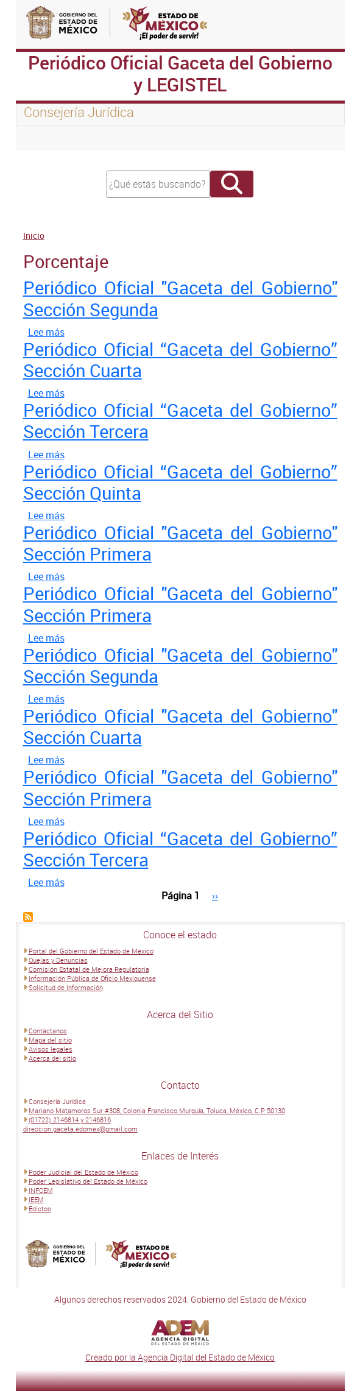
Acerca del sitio (52, 1058)
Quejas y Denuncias (58, 959)
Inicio (33, 235)
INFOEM (41, 1190)
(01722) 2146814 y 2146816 (70, 1119)
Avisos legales (50, 1048)
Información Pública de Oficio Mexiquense (92, 978)
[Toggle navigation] (40, 138)
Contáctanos (48, 1030)
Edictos (40, 1208)
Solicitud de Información (66, 987)
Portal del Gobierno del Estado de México (91, 950)
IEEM (36, 1199)
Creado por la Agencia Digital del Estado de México (180, 1357)
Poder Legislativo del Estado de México (88, 1181)
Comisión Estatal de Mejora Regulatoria (89, 969)
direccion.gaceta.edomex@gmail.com (80, 1128)
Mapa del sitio (50, 1039)
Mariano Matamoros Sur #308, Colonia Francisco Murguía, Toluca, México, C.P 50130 (157, 1110)
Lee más (46, 332)
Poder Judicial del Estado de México (83, 1172)
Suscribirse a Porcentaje (28, 917)
